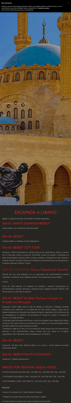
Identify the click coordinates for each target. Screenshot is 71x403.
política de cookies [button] (44, 8)
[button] (68, 2)
